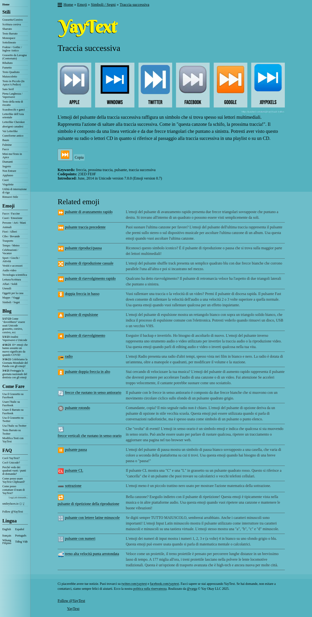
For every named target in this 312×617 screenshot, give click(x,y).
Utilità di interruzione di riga (14, 191)
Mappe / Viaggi (11, 297)
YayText (73, 609)
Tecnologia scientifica (14, 274)
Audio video (9, 270)
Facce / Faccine (11, 213)
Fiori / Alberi (9, 231)
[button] (60, 5)
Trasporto (7, 240)
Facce (5, 149)
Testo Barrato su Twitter (11, 432)
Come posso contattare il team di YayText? (13, 490)
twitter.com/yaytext (134, 584)
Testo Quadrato (10, 72)
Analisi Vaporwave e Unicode (14, 338)
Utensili (6, 288)
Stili (6, 12)
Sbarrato (7, 29)
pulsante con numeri (80, 538)
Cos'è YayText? (11, 458)
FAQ (7, 450)
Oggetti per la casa (12, 293)
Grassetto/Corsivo (12, 19)
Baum (5, 140)
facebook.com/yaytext (164, 584)
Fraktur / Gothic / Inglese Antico (12, 49)
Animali (6, 227)
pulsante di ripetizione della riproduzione (88, 504)
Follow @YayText (12, 511)
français (6, 535)
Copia (79, 157)
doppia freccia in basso (82, 294)
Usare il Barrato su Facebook (12, 411)
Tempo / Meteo (10, 245)
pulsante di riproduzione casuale (89, 263)
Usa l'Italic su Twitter (14, 425)
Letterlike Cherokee (13, 122)
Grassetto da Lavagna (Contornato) (14, 57)
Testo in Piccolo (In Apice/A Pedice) (13, 83)
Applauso (7, 175)
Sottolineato (9, 42)
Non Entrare (9, 170)
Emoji (8, 205)
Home (6, 4)
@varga (192, 588)
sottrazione (73, 486)
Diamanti (7, 161)
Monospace (8, 38)
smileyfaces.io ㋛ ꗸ (13, 503)
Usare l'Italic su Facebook (11, 403)
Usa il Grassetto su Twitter (12, 419)
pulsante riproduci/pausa (83, 248)
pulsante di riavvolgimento (85, 335)
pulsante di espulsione (81, 315)
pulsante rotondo (77, 408)
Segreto (6, 166)
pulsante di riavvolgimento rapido (90, 278)
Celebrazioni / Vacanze (10, 251)
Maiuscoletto (9, 76)
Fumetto (7, 67)
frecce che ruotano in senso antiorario (93, 393)
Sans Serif (8, 89)
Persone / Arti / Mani (14, 222)
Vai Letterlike (10, 131)
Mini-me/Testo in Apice (12, 155)
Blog (6, 311)
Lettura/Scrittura (11, 279)
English (6, 529)
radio (69, 356)
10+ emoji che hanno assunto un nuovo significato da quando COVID (15, 349)
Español (19, 529)
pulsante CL (74, 470)
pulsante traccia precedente (85, 227)
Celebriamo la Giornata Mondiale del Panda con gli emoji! (15, 363)
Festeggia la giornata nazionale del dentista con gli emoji (14, 374)
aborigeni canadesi (12, 126)
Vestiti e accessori (12, 265)
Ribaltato (7, 63)
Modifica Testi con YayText (12, 440)
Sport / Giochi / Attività (11, 259)
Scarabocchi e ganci (13, 109)
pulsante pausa (76, 450)
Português (20, 535)
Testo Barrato (10, 33)
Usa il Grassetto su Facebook (12, 395)
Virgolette (8, 184)
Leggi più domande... (18, 497)
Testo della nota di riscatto (12, 103)
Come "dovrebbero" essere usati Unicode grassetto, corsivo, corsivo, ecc (13, 325)
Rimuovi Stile (10, 197)
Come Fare (13, 386)
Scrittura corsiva (11, 24)
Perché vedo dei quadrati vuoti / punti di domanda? (14, 471)
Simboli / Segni (11, 302)
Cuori (5, 180)
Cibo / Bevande (11, 236)
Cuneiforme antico (12, 135)
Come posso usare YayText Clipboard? (13, 480)
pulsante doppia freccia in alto (87, 372)
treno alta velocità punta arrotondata (92, 554)
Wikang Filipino (6, 542)
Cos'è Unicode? (11, 462)
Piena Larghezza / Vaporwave (12, 95)
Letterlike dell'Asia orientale (13, 115)
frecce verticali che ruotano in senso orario (90, 436)
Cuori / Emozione (12, 218)
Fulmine (7, 144)
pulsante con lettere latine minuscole (92, 518)
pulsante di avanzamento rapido (88, 212)
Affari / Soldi (9, 284)
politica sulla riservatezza (150, 588)
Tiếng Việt (21, 541)
